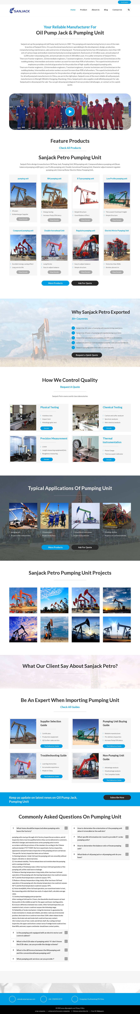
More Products (55, 283)
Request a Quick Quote (87, 355)
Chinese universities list (80, 1011)
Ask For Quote (85, 283)
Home (73, 10)
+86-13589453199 (55, 999)
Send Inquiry (124, 2)
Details (46, 428)
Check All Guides (70, 707)
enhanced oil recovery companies (59, 1011)
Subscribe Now (117, 797)
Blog (106, 10)
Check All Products (70, 147)
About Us (95, 10)
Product (83, 10)
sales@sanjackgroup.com (26, 999)
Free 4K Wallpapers (97, 1011)
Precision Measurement (53, 438)
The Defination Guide (51, 746)
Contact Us (117, 10)
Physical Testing (49, 407)
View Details (23, 219)
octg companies (40, 1011)
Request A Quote (70, 386)
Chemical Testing (112, 407)
